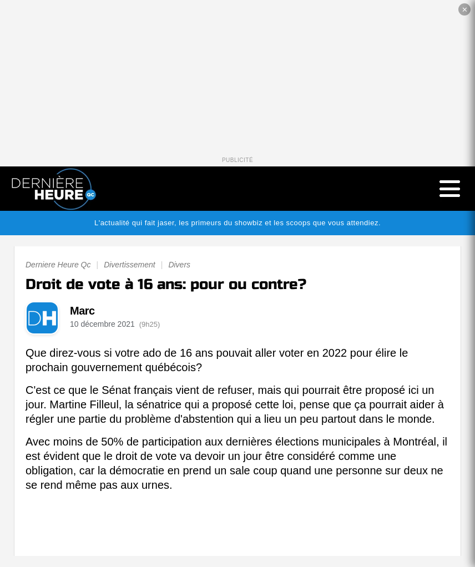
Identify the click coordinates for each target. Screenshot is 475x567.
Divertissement (129, 264)
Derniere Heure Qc (58, 264)
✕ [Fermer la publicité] (465, 10)
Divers (179, 264)
